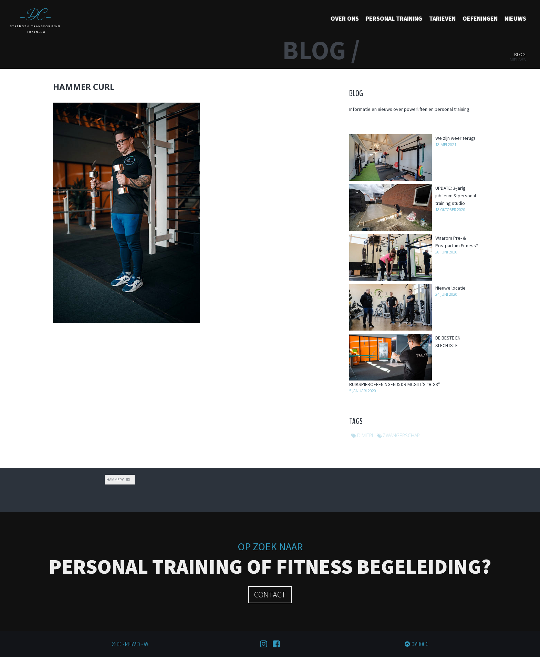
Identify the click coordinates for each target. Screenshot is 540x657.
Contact (270, 594)
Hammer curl (118, 479)
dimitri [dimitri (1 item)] (365, 435)
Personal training (394, 18)
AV (146, 644)
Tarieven (442, 18)
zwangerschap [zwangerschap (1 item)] (401, 435)
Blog (520, 54)
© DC (117, 644)
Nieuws (515, 18)
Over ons (345, 18)
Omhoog (420, 644)
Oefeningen (480, 18)
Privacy (132, 644)
